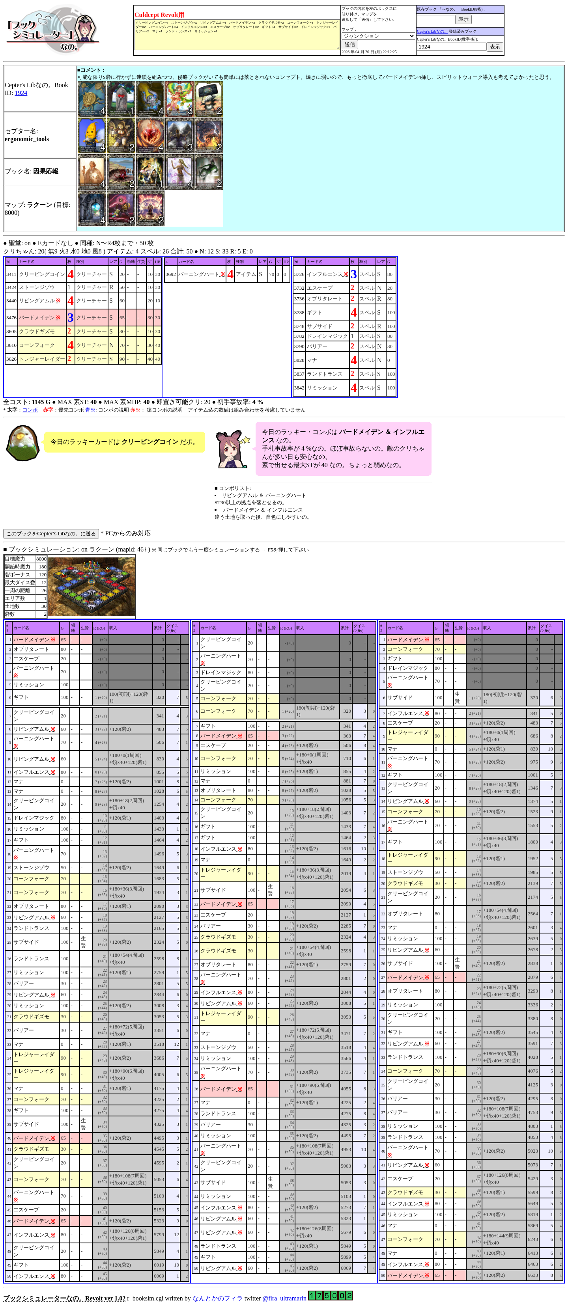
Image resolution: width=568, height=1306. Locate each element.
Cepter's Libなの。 (439, 31)
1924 (21, 92)
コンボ (30, 410)
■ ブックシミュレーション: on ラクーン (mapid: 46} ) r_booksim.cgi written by (284, 924)
